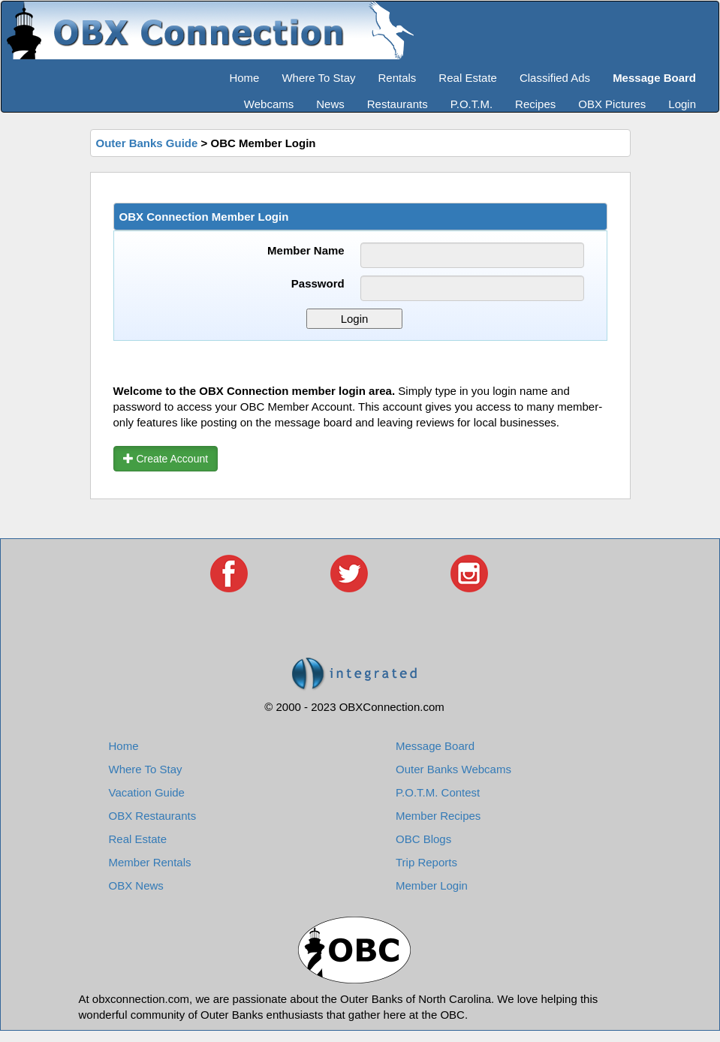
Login (682, 104)
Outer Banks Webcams (453, 769)
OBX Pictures (612, 104)
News (330, 104)
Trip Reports (426, 862)
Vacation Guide (147, 792)
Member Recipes (438, 815)
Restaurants (397, 104)
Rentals (397, 77)
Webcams (269, 104)
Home (244, 77)
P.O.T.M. (471, 104)
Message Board (435, 745)
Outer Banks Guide (147, 143)
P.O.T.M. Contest (438, 792)
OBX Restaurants (153, 815)
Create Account (166, 459)
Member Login (432, 885)
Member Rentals (150, 862)
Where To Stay (318, 77)
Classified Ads (555, 77)
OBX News (136, 885)
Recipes (535, 104)
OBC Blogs (423, 839)
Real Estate (467, 77)
